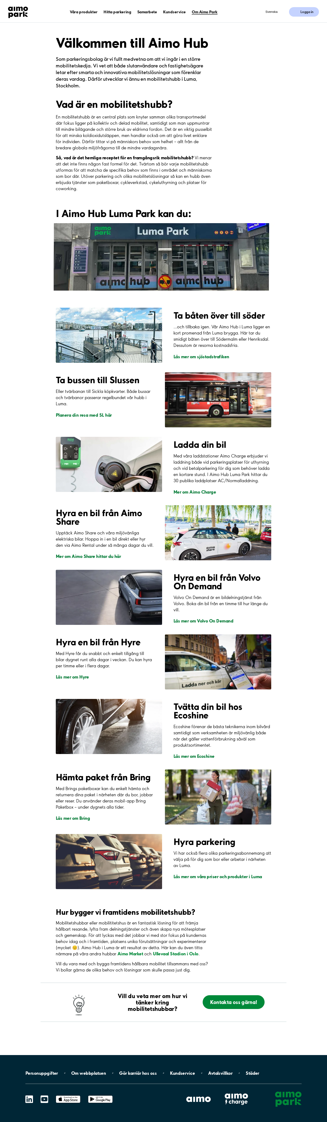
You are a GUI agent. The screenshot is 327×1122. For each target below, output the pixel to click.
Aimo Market (130, 954)
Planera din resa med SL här (84, 415)
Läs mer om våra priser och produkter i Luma (217, 876)
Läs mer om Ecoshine (194, 756)
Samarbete (147, 11)
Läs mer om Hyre (72, 677)
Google (100, 1095)
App (68, 1095)
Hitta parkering (117, 11)
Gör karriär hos (138, 1073)
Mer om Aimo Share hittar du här (88, 556)
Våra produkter (83, 11)
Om (88, 1073)
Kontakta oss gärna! (233, 1002)
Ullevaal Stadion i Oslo (175, 954)
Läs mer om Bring (73, 818)
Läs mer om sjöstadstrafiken (201, 356)
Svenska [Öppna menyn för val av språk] (272, 12)
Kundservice (174, 11)
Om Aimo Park (204, 11)
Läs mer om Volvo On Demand (203, 621)
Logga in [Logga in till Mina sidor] (306, 12)
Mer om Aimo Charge (194, 492)
